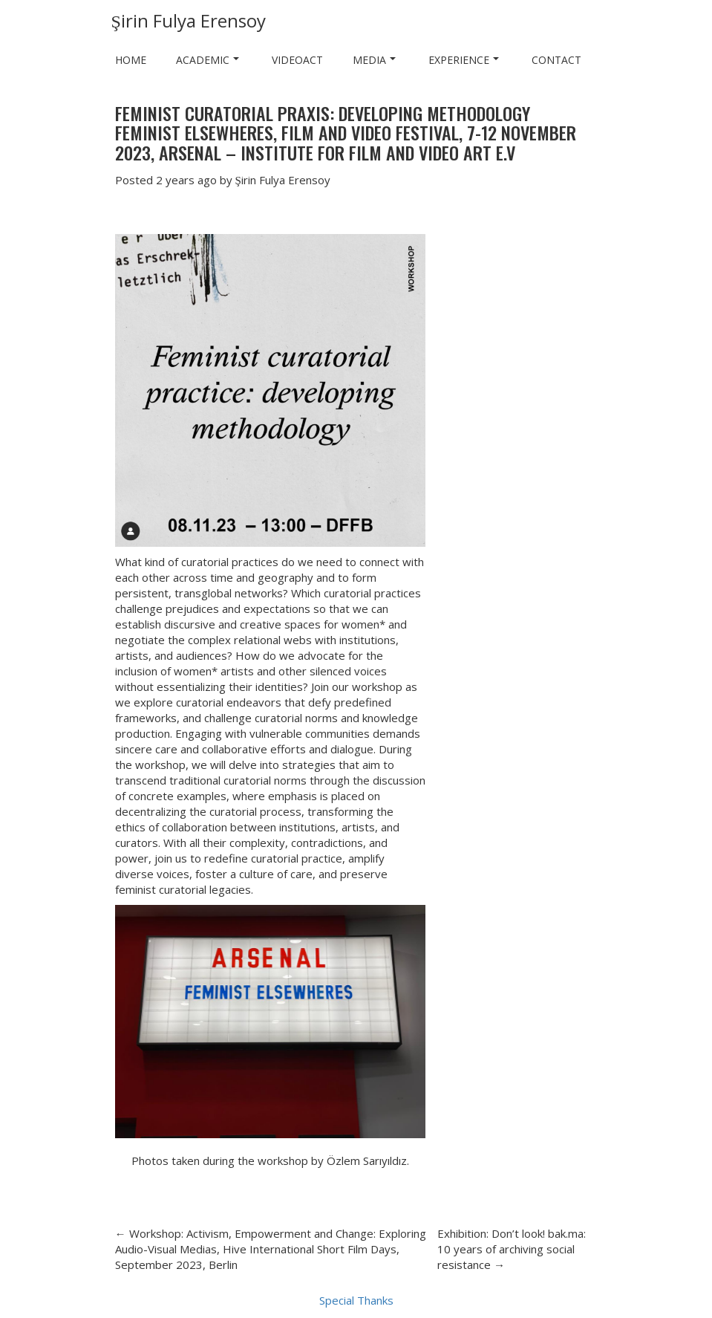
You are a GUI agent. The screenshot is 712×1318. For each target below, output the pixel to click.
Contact (556, 60)
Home (130, 60)
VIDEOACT (297, 60)
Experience (463, 60)
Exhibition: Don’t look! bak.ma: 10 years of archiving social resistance (511, 1249)
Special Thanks (356, 1300)
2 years (175, 179)
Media (374, 60)
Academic (207, 60)
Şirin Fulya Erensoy (188, 20)
